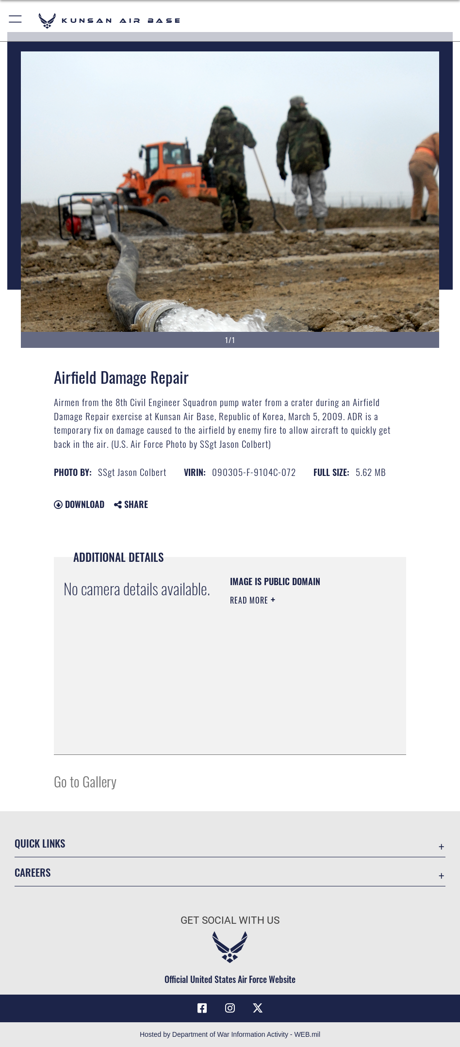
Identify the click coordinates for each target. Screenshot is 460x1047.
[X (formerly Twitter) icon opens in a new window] (257, 1008)
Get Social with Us (230, 920)
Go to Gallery (85, 780)
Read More (250, 600)
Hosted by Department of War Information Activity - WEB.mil (230, 1034)
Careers (32, 872)
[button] (16, 20)
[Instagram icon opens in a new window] (230, 1008)
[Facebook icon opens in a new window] (202, 1008)
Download (79, 504)
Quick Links (40, 843)
